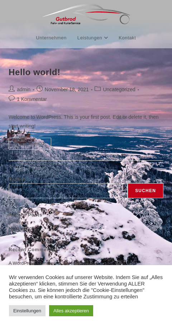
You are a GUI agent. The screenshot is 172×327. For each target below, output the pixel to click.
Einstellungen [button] (27, 310)
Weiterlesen (33, 142)
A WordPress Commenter (35, 263)
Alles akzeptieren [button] (71, 310)
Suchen (17, 179)
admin (23, 89)
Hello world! (35, 72)
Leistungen (92, 37)
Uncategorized (119, 89)
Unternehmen (51, 37)
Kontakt (127, 37)
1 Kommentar (32, 99)
